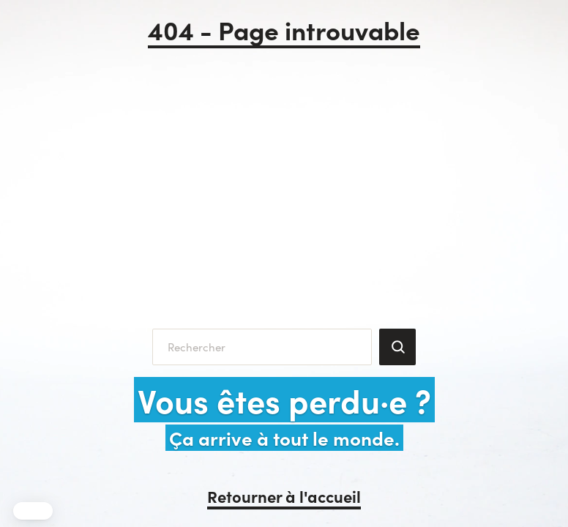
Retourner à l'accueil (284, 496)
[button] (33, 511)
